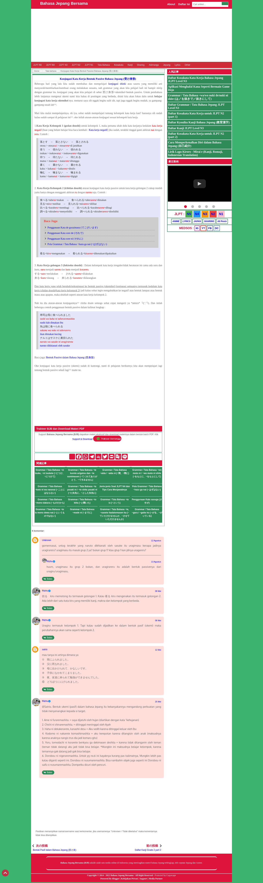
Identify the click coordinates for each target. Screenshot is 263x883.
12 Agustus (156, 540)
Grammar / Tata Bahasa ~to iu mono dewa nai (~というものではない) (50, 512)
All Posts (222, 221)
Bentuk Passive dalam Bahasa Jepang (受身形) (70, 357)
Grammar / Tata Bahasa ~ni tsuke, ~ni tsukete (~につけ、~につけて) (50, 473)
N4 (197, 214)
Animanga (154, 65)
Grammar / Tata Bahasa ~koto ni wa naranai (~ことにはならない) (50, 489)
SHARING (209, 221)
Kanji (130, 65)
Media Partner (156, 878)
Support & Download (82, 439)
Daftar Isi (184, 4)
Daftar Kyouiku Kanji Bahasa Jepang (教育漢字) (199, 122)
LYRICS (186, 221)
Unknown (46, 540)
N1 (221, 214)
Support (143, 878)
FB (210, 228)
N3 (205, 214)
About (171, 4)
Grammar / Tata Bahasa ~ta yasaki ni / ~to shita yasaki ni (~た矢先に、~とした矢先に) (82, 489)
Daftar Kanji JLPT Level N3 (186, 128)
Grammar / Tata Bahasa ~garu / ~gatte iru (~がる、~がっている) (147, 512)
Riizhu (50, 561)
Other (187, 65)
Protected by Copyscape (165, 875)
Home (36, 71)
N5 (189, 214)
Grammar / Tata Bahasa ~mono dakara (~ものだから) (49, 501)
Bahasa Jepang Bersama (64, 3)
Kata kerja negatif (98, 130)
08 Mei (158, 591)
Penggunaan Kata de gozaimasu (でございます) (72, 227)
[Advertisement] (131, 35)
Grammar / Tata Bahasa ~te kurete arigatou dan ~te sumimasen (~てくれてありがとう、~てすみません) (82, 475)
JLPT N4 (50, 65)
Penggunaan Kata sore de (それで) (65, 233)
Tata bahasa (50, 71)
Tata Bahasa (104, 65)
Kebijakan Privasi (129, 878)
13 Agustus (156, 562)
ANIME (176, 221)
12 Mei (158, 650)
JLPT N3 (63, 65)
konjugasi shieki (117, 83)
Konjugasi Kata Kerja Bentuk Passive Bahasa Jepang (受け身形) (98, 78)
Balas (49, 579)
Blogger (115, 878)
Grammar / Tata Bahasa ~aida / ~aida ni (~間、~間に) (114, 472)
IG (197, 228)
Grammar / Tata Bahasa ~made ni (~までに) (82, 511)
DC (217, 228)
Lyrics (177, 65)
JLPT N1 (89, 65)
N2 (213, 214)
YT (203, 228)
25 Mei (158, 702)
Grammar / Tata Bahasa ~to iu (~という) (114, 501)
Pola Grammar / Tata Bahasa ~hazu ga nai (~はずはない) (77, 244)
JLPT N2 (76, 65)
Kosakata (118, 65)
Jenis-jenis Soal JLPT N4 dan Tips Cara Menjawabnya (114, 488)
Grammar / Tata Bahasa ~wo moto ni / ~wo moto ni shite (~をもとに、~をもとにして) (146, 473)
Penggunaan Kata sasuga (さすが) (147, 501)
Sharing (140, 65)
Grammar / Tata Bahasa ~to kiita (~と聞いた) (82, 501)
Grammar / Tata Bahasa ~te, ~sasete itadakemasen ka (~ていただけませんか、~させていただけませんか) (114, 514)
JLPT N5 (37, 65)
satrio (44, 649)
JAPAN (197, 221)
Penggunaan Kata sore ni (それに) (65, 238)
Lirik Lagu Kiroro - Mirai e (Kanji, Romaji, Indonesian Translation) (195, 153)
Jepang (166, 65)
